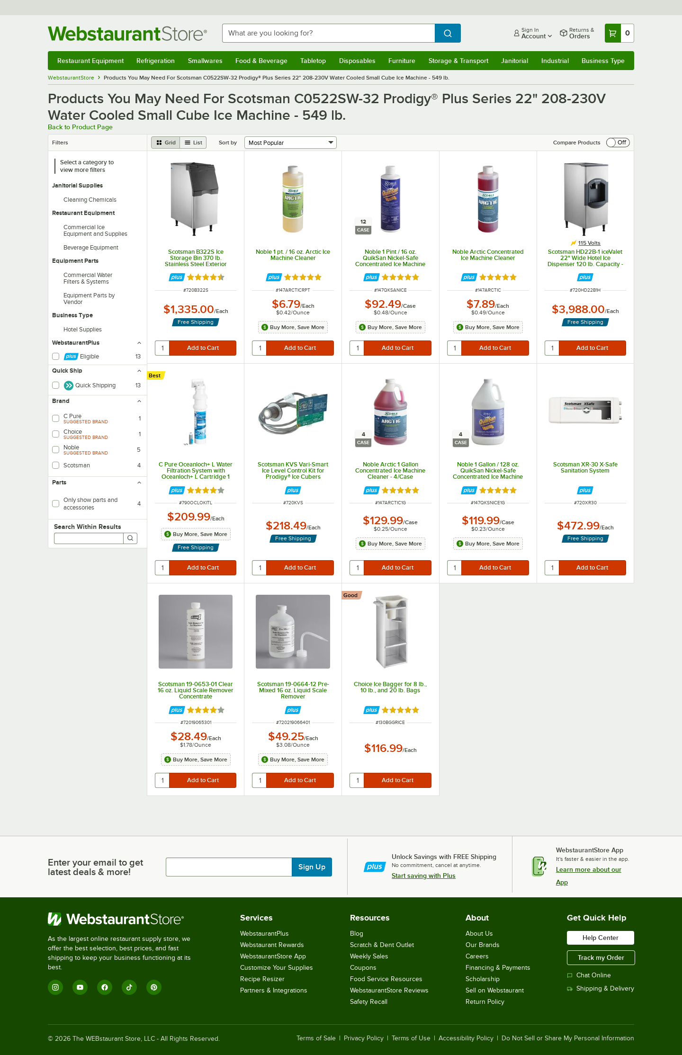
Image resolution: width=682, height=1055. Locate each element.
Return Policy (485, 1001)
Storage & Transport (458, 60)
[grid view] (165, 142)
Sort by (228, 142)
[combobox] (328, 33)
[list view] (193, 142)
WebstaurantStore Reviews (389, 990)
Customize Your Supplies (276, 967)
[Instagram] (55, 987)
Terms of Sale (316, 1038)
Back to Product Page (80, 127)
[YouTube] (80, 987)
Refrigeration (155, 60)
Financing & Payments (498, 967)
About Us (479, 933)
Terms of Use (411, 1038)
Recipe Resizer (262, 979)
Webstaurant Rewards (272, 944)
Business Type (603, 60)
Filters (60, 142)
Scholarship (483, 979)
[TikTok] (129, 987)
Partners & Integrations (273, 990)
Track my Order (601, 957)
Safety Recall (368, 1001)
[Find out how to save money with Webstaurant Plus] (177, 277)
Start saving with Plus (424, 875)
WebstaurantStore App (273, 956)
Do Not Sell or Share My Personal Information (568, 1038)
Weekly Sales (369, 956)
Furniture (401, 60)
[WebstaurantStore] (126, 919)
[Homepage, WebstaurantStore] (127, 33)
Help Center (601, 937)
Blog (356, 933)
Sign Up (311, 867)
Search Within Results (87, 526)
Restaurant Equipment (90, 60)
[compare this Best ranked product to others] (157, 375)
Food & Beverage (261, 60)
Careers (477, 956)
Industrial (555, 60)
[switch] (618, 142)
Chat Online (589, 975)
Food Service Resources (386, 979)
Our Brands (483, 944)
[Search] (130, 538)
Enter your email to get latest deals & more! (95, 867)
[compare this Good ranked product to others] (353, 595)
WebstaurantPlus (264, 933)
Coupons (363, 967)
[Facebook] (104, 987)
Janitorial (514, 60)
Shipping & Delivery (600, 988)
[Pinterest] (154, 987)
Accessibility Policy (466, 1038)
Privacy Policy (364, 1038)
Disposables (357, 60)
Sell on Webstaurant (495, 990)
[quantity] (162, 348)
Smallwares (205, 60)
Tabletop (313, 60)
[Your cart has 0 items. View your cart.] (619, 33)
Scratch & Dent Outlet (382, 944)
